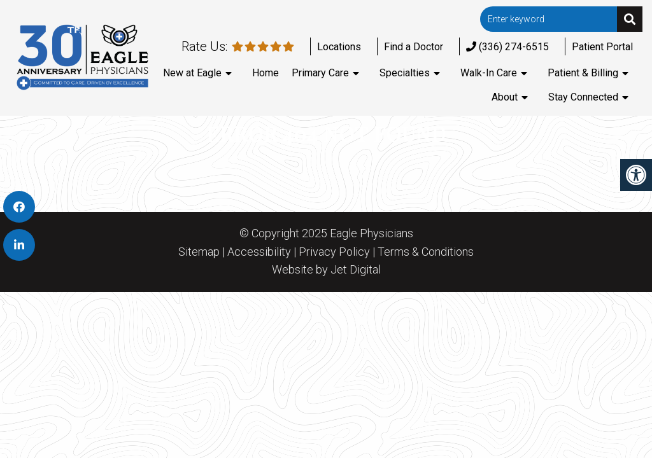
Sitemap (199, 252)
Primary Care (320, 73)
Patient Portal (602, 47)
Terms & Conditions (426, 252)
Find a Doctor (413, 47)
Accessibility (259, 252)
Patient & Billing (583, 73)
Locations (339, 47)
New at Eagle (192, 73)
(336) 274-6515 (507, 47)
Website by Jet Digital (326, 269)
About (505, 97)
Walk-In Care (488, 73)
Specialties (404, 73)
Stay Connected (583, 97)
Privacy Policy (334, 252)
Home (265, 73)
